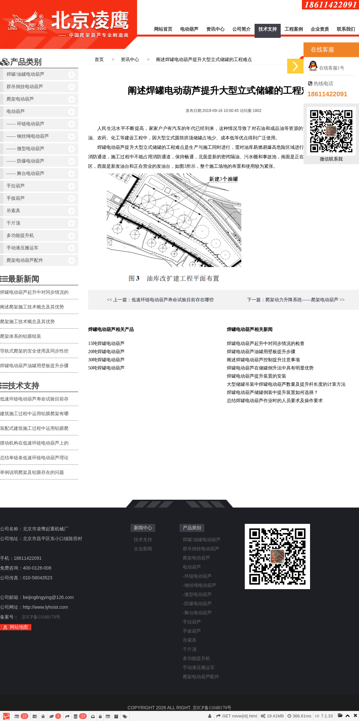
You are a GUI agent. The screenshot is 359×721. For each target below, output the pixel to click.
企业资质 (320, 29)
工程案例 (294, 29)
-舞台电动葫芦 (197, 612)
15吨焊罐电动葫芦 (106, 343)
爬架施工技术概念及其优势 (27, 321)
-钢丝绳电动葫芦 (199, 585)
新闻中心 (143, 527)
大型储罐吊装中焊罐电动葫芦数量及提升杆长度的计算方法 (286, 384)
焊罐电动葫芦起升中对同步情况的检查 (265, 343)
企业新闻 (143, 548)
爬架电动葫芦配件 (41, 260)
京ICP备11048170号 (41, 617)
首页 (99, 59)
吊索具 (41, 210)
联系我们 (346, 29)
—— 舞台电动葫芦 (41, 173)
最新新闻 (19, 279)
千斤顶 (41, 223)
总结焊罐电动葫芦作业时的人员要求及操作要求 (275, 400)
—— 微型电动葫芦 (41, 148)
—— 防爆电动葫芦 (41, 161)
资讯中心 (215, 29)
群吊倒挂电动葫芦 (41, 86)
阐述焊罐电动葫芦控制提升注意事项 (263, 359)
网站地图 (19, 627)
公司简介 (241, 29)
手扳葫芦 (41, 198)
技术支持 (267, 29)
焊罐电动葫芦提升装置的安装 (256, 376)
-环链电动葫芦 (197, 576)
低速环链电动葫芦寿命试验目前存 (34, 399)
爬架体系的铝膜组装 (20, 336)
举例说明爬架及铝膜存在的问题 (32, 472)
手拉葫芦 (41, 186)
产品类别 (20, 62)
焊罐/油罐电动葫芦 (41, 74)
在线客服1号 (326, 68)
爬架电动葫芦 (41, 99)
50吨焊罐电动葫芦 (106, 368)
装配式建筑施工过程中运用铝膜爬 (34, 428)
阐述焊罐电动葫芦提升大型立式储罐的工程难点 (204, 59)
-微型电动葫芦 (197, 594)
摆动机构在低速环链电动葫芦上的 (34, 443)
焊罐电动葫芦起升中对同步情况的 (34, 292)
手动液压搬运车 (41, 248)
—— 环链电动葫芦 (41, 124)
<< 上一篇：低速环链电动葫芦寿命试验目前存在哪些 (160, 299)
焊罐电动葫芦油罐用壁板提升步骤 (34, 365)
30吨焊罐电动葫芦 (106, 359)
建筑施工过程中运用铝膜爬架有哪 (34, 413)
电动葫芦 (189, 29)
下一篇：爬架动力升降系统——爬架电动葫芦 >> (296, 299)
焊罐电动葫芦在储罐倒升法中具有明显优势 (270, 368)
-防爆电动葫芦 (197, 603)
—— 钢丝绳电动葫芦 (41, 136)
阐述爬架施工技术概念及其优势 (32, 307)
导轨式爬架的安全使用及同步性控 (34, 351)
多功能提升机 (41, 235)
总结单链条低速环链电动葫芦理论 (34, 457)
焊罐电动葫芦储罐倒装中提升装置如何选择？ (272, 392)
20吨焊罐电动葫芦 (106, 351)
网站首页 (163, 29)
